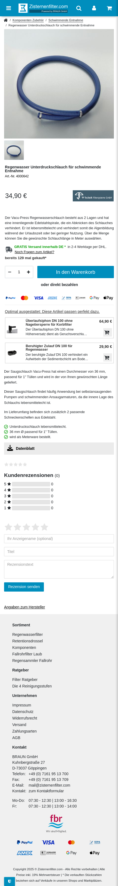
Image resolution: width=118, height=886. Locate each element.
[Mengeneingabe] (19, 272)
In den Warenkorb (75, 272)
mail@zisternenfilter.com (49, 785)
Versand (19, 724)
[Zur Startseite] (43, 8)
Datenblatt (20, 448)
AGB (16, 738)
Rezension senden (24, 587)
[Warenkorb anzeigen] (109, 8)
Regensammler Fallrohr (32, 660)
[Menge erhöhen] (28, 272)
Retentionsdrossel (27, 641)
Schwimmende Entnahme (66, 20)
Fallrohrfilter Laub (27, 654)
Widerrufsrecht (24, 718)
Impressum (21, 705)
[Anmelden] (94, 8)
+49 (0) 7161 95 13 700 (48, 774)
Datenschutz (23, 711)
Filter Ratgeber (25, 679)
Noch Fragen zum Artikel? (34, 252)
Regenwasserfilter (27, 634)
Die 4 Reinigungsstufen (32, 686)
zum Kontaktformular (46, 791)
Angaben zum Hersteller (24, 607)
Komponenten (24, 647)
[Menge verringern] (9, 272)
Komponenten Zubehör (28, 20)
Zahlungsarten (24, 731)
